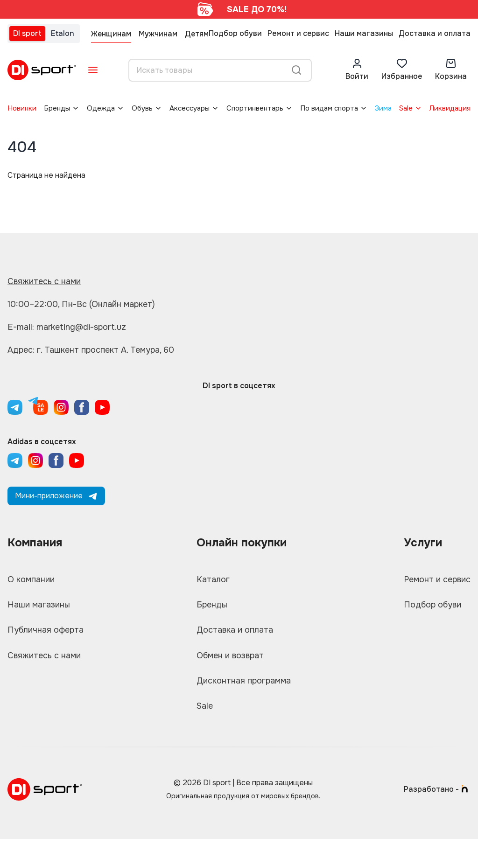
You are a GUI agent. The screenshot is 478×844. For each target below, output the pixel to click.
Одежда (101, 108)
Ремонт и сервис (298, 33)
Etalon (62, 33)
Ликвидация (450, 108)
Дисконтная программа (243, 684)
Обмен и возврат (230, 658)
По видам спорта (329, 108)
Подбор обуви (235, 33)
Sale (406, 108)
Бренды (57, 108)
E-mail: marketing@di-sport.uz (67, 327)
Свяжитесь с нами (44, 281)
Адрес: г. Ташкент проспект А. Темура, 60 (91, 350)
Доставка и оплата (435, 33)
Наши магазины (364, 33)
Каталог (212, 580)
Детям (197, 34)
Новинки (21, 108)
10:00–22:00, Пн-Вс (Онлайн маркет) (81, 304)
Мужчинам (158, 34)
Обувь (142, 108)
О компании (31, 580)
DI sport (27, 33)
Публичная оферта (45, 632)
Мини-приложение (56, 496)
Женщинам (111, 34)
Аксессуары (189, 108)
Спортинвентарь (254, 108)
